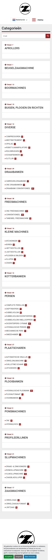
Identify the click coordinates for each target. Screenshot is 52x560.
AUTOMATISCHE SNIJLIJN (17, 357)
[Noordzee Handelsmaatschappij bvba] (26, 539)
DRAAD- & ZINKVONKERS (16, 466)
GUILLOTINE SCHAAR (14, 364)
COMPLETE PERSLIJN (15, 305)
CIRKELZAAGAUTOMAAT (16, 504)
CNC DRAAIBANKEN (14, 185)
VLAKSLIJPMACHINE (14, 474)
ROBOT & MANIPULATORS (16, 147)
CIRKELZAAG (11, 500)
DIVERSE (10, 127)
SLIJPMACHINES (15, 457)
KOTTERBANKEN (15, 276)
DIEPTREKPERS (12, 309)
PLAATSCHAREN (15, 348)
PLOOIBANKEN (14, 381)
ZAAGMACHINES (15, 491)
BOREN (9, 244)
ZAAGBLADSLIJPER (14, 477)
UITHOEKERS (11, 368)
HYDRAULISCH (12, 424)
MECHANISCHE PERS (14, 331)
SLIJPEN (9, 259)
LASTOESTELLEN (13, 252)
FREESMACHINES (16, 201)
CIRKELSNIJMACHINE (15, 361)
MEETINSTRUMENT (14, 140)
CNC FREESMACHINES (15, 211)
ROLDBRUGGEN (12, 151)
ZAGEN (9, 263)
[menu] (34, 19)
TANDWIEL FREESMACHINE (17, 218)
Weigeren (19, 556)
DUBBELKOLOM (12, 312)
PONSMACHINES (15, 411)
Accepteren (8, 556)
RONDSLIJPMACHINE (15, 470)
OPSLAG (9, 144)
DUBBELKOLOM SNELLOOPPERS (19, 320)
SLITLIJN (10, 158)
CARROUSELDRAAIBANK (16, 181)
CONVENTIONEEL (13, 215)
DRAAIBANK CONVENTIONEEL (18, 188)
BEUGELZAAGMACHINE (19, 68)
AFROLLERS (12, 48)
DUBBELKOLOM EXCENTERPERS (19, 316)
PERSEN (10, 296)
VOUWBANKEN (12, 398)
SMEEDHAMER (12, 334)
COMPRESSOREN (13, 136)
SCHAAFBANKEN (13, 155)
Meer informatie (30, 556)
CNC (8, 420)
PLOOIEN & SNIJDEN (14, 255)
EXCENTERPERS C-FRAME (16, 323)
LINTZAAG (10, 507)
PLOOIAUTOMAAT (13, 394)
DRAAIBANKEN (14, 172)
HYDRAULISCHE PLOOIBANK (17, 391)
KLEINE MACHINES (16, 231)
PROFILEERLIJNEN (16, 437)
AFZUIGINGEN (11, 241)
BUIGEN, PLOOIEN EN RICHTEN (24, 107)
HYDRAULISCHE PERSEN (16, 327)
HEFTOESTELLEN (13, 248)
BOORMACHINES (15, 87)
